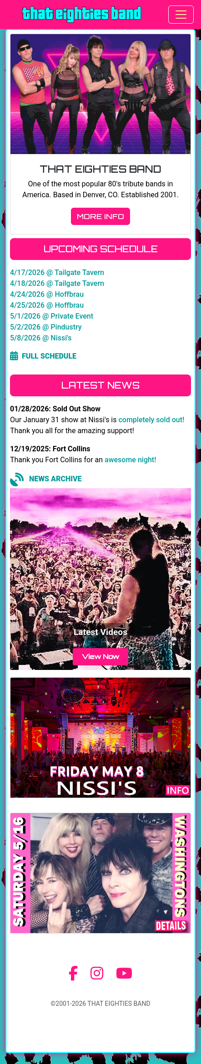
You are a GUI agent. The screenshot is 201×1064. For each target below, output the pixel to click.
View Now (100, 656)
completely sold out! (151, 419)
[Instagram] (96, 973)
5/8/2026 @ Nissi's (41, 338)
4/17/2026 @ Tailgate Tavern (57, 272)
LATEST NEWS (100, 385)
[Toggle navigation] (181, 14)
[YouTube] (124, 973)
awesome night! (130, 459)
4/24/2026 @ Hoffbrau (47, 294)
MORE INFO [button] (100, 216)
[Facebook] (73, 973)
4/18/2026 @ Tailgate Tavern (57, 283)
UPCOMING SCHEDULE (101, 249)
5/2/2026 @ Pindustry (46, 327)
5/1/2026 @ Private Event (51, 316)
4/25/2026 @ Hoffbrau (47, 305)
